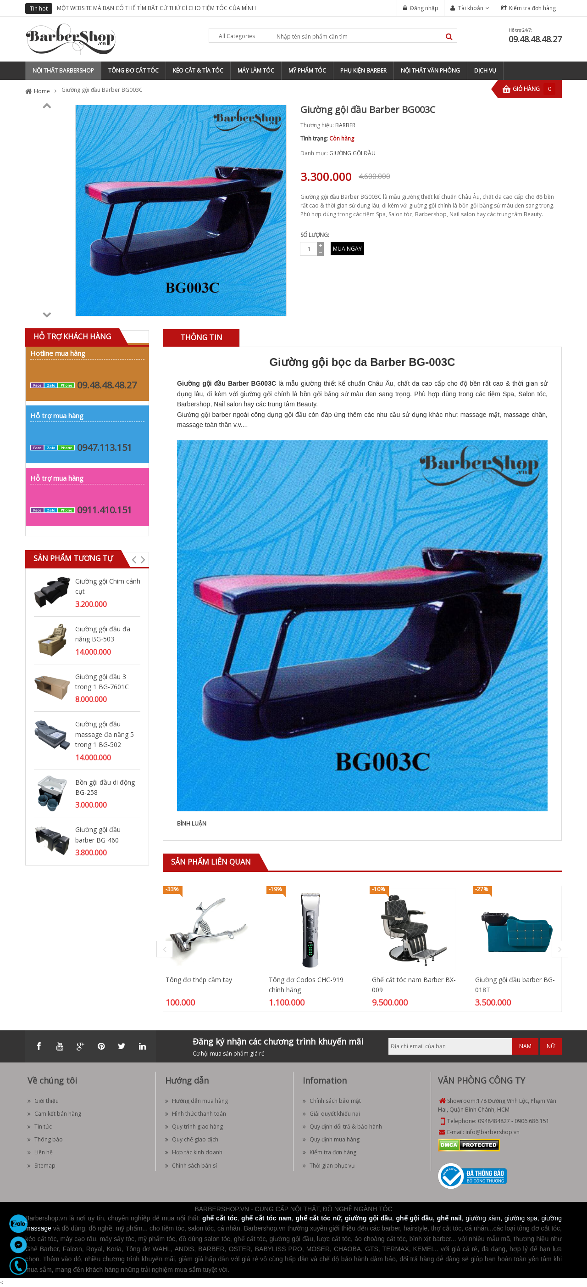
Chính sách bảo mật (332, 1101)
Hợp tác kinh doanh (193, 1152)
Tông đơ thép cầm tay (199, 979)
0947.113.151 (104, 447)
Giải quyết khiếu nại (331, 1114)
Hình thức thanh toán (195, 1114)
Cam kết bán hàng (54, 1114)
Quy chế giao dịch (191, 1139)
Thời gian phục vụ (328, 1165)
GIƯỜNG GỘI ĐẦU (352, 153)
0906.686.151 (532, 1121)
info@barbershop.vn (492, 1132)
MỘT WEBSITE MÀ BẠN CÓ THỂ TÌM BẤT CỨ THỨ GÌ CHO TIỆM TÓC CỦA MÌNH (156, 8)
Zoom (276, 306)
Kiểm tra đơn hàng (532, 8)
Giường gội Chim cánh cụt (107, 586)
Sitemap (41, 1165)
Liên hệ (40, 1152)
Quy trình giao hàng (194, 1126)
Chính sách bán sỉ (191, 1165)
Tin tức (40, 1126)
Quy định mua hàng (331, 1139)
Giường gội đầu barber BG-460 (98, 834)
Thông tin (201, 337)
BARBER (345, 125)
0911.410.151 (104, 510)
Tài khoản (470, 8)
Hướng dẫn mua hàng (196, 1101)
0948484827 (494, 1121)
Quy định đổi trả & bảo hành (342, 1126)
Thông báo (45, 1139)
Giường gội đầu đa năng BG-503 (102, 633)
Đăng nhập (424, 8)
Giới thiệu (43, 1101)
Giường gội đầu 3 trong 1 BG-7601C (102, 681)
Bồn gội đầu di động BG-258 (105, 787)
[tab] (201, 338)
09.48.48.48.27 (535, 39)
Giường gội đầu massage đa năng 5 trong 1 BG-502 (104, 734)
